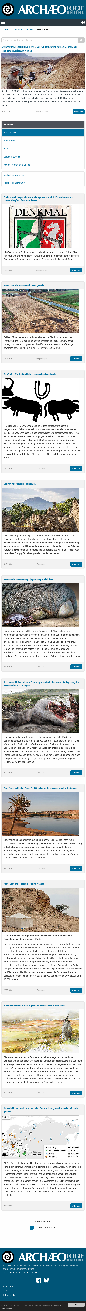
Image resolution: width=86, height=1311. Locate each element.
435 (40, 1227)
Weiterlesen (78, 112)
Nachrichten (10, 132)
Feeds (6, 148)
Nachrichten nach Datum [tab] (14, 182)
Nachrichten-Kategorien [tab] (14, 175)
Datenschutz (8, 1295)
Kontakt (6, 1290)
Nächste (49, 1227)
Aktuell (29, 29)
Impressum (7, 1286)
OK (76, 1305)
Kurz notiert (9, 140)
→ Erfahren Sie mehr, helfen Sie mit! (20, 1272)
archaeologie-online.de (11, 29)
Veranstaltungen (12, 156)
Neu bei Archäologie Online (17, 164)
